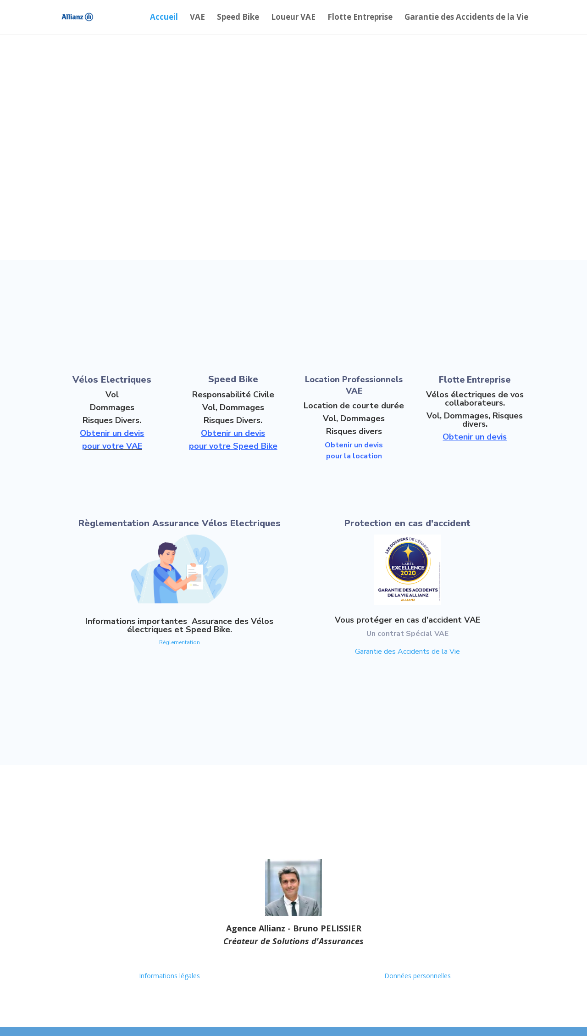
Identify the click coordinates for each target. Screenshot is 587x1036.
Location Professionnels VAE (354, 385)
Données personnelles (417, 975)
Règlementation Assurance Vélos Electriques (179, 523)
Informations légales (169, 975)
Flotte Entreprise (360, 18)
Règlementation (179, 642)
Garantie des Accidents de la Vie (466, 18)
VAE (197, 18)
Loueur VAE (293, 18)
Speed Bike (238, 18)
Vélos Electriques (111, 379)
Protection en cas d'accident (407, 523)
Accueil (164, 18)
